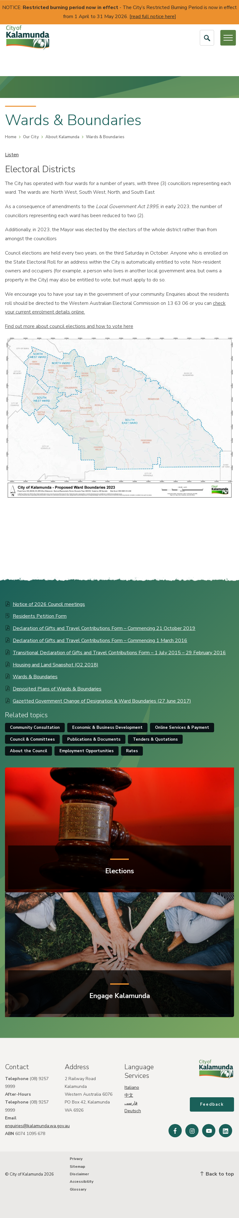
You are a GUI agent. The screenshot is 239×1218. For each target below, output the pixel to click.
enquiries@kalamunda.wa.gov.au (37, 1126)
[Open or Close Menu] (228, 38)
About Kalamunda (62, 137)
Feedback (212, 1104)
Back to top (217, 1174)
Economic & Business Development (107, 727)
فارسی (131, 1103)
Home (10, 137)
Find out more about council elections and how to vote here (69, 326)
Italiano (131, 1087)
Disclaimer (79, 1174)
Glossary (78, 1189)
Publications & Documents (93, 739)
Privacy (76, 1159)
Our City (31, 137)
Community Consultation (35, 727)
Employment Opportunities (86, 751)
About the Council (28, 751)
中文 (128, 1095)
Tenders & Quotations (155, 739)
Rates (132, 751)
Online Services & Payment (182, 727)
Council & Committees (32, 739)
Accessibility (81, 1181)
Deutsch (132, 1111)
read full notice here (153, 16)
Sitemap (77, 1166)
